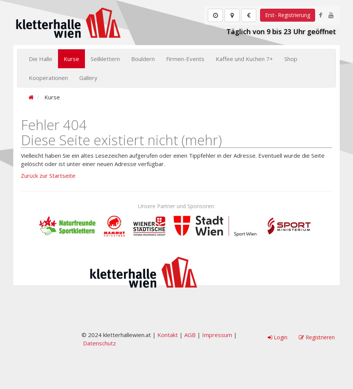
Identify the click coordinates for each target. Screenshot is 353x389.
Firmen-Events (185, 59)
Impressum (217, 335)
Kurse (71, 59)
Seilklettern (105, 59)
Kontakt (167, 335)
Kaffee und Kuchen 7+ (244, 59)
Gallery (88, 78)
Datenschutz (99, 343)
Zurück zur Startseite (48, 175)
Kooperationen (48, 78)
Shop (290, 59)
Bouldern (143, 59)
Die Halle (40, 59)
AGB (190, 335)
